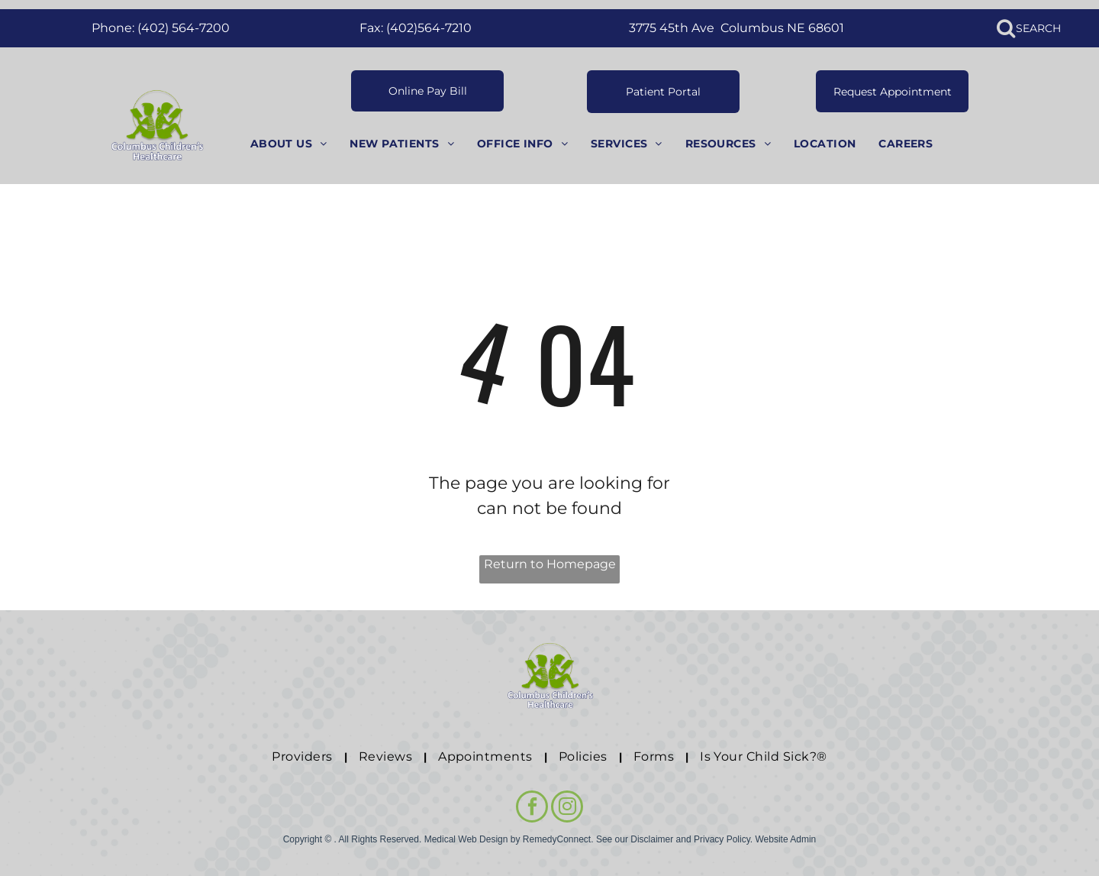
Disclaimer (651, 839)
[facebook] (532, 808)
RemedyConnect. (558, 839)
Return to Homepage (550, 564)
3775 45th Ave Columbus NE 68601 (736, 28)
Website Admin (785, 839)
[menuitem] (289, 144)
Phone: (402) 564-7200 (161, 28)
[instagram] (567, 808)
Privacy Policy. (723, 839)
